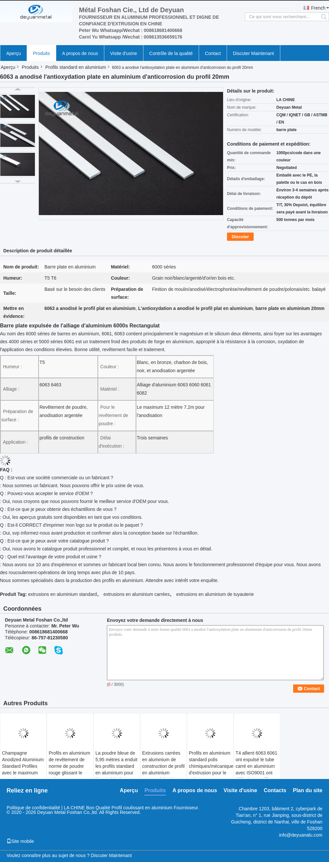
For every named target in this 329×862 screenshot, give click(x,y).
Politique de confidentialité (33, 807)
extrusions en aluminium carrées (136, 594)
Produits (41, 53)
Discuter (240, 236)
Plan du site (307, 790)
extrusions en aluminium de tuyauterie (215, 594)
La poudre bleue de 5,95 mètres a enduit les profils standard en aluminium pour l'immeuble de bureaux (116, 769)
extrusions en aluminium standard (62, 594)
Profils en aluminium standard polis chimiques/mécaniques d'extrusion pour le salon (211, 766)
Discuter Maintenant (253, 53)
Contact (213, 53)
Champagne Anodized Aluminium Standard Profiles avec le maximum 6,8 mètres (23, 766)
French (318, 8)
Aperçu (13, 53)
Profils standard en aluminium (75, 67)
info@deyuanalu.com (300, 835)
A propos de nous (80, 53)
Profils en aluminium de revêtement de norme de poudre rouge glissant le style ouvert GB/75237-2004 (69, 769)
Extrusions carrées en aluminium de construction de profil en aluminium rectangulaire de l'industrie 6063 (163, 769)
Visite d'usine (123, 53)
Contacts (275, 790)
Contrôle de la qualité (171, 53)
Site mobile (20, 841)
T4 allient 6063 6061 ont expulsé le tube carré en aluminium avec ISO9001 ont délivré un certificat (256, 766)
